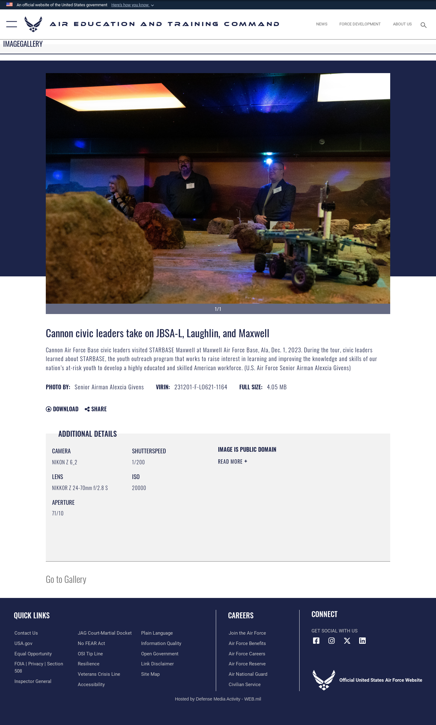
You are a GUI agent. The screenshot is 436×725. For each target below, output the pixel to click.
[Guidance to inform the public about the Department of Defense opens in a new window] (161, 633)
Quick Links (32, 615)
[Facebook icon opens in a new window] (316, 641)
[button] (133, 5)
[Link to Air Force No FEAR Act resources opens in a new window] (91, 633)
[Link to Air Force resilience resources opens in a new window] (88, 653)
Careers (240, 615)
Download (62, 409)
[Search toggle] (424, 24)
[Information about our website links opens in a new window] (157, 653)
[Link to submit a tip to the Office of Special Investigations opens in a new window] (90, 643)
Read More (231, 461)
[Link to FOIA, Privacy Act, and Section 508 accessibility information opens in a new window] (42, 664)
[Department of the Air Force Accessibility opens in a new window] (90, 674)
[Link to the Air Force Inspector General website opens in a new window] (32, 674)
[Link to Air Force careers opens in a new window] (246, 653)
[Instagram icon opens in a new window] (331, 641)
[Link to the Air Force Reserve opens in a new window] (246, 664)
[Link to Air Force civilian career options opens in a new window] (244, 684)
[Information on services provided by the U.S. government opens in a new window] (23, 643)
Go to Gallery (66, 578)
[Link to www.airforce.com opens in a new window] (246, 633)
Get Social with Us (334, 631)
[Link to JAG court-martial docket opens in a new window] (41, 684)
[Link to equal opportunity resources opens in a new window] (32, 653)
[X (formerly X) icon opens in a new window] (347, 641)
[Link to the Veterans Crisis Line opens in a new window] (98, 664)
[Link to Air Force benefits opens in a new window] (246, 643)
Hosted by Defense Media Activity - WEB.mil (218, 698)
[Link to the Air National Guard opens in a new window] (247, 674)
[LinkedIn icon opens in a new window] (362, 641)
